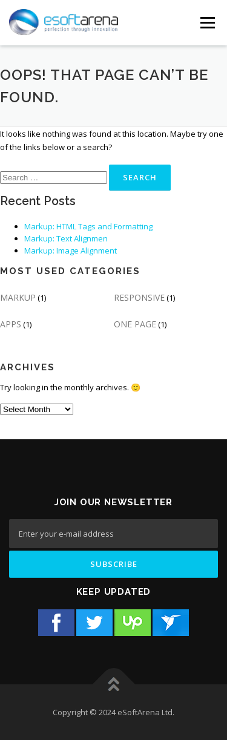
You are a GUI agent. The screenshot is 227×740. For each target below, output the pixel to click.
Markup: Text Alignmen (66, 238)
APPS (10, 324)
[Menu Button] (207, 22)
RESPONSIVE (139, 297)
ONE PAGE (135, 324)
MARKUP (18, 297)
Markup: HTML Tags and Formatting (88, 226)
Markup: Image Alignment (70, 250)
